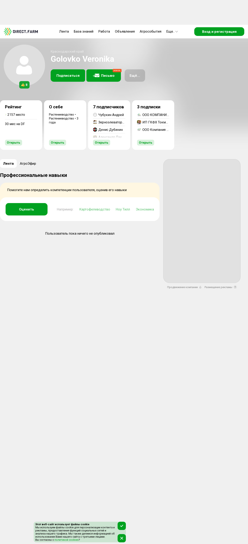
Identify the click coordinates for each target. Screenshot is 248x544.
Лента (64, 31)
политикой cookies (66, 539)
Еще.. (172, 31)
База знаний (83, 31)
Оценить (26, 209)
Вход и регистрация (219, 32)
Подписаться (68, 75)
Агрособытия (150, 31)
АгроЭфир (28, 163)
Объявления (125, 31)
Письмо (107, 73)
